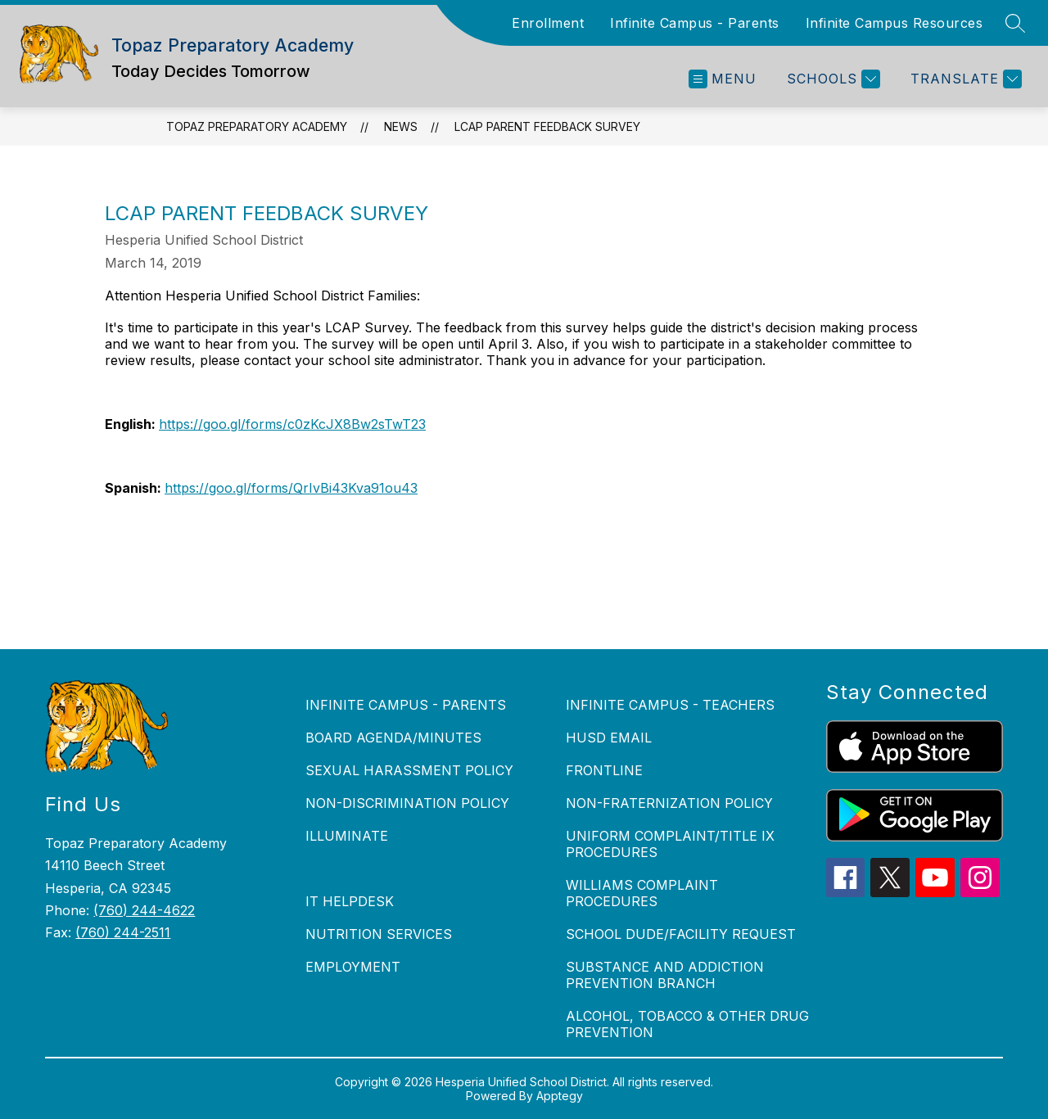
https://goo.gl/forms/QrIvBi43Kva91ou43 (291, 488)
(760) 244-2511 (122, 932)
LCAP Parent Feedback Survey (547, 126)
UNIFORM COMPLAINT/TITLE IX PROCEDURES (670, 844)
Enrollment (548, 23)
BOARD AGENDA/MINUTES (393, 737)
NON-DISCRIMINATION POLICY (407, 803)
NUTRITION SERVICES (378, 934)
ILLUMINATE (346, 836)
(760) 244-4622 (144, 910)
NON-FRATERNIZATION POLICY (669, 803)
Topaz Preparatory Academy (256, 126)
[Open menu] (723, 79)
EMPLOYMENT (352, 967)
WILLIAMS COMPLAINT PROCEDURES (642, 893)
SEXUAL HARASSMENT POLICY (409, 770)
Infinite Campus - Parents (694, 23)
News (401, 126)
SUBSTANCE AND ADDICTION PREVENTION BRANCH (665, 975)
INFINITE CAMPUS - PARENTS (405, 705)
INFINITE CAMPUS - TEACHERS (670, 705)
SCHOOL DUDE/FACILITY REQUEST (681, 934)
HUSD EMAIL (609, 737)
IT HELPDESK (349, 901)
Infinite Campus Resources (894, 23)
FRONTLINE (604, 770)
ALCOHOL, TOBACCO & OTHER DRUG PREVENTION (687, 1024)
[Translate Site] (964, 79)
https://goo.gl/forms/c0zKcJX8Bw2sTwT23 (292, 424)
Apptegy (559, 1096)
